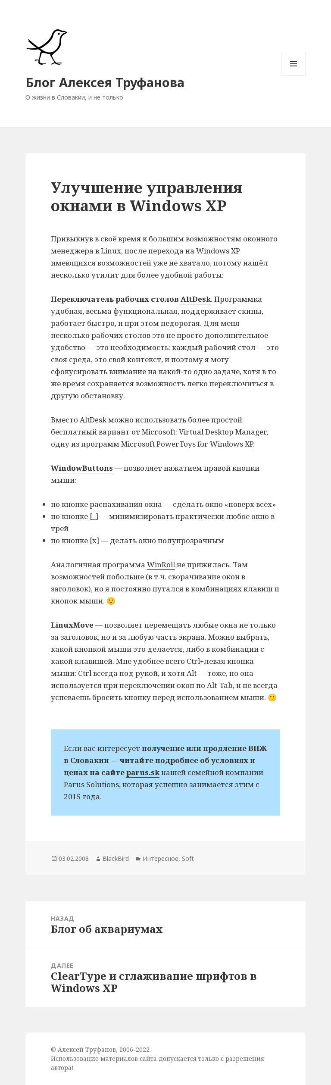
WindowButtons (82, 468)
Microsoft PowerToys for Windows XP (187, 444)
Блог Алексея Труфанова (104, 82)
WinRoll (161, 564)
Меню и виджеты (294, 75)
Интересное (160, 858)
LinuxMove (72, 625)
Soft (188, 858)
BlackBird (116, 858)
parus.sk (142, 772)
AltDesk (196, 299)
